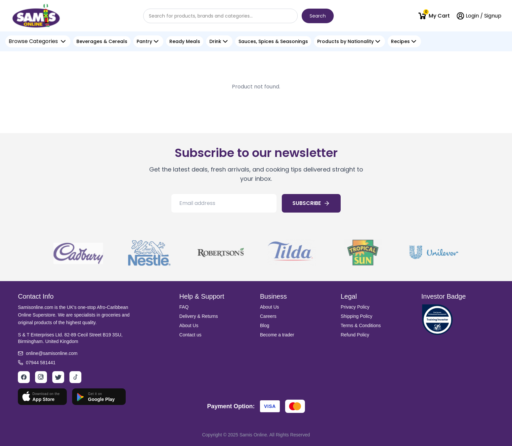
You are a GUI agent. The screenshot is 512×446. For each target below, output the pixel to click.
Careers (268, 316)
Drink (215, 41)
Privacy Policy (355, 307)
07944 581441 (41, 362)
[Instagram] (41, 377)
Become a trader (277, 334)
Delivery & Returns (198, 316)
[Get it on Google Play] (99, 396)
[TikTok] (75, 377)
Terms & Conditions (361, 325)
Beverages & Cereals (101, 41)
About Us (188, 325)
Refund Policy (355, 334)
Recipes (400, 41)
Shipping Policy (356, 316)
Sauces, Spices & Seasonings (273, 41)
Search (318, 16)
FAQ (184, 307)
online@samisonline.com (51, 353)
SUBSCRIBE (311, 203)
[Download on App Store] (42, 396)
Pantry (144, 41)
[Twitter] (58, 377)
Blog (264, 325)
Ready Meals (184, 41)
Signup (492, 16)
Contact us (190, 334)
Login (472, 16)
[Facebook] (24, 377)
